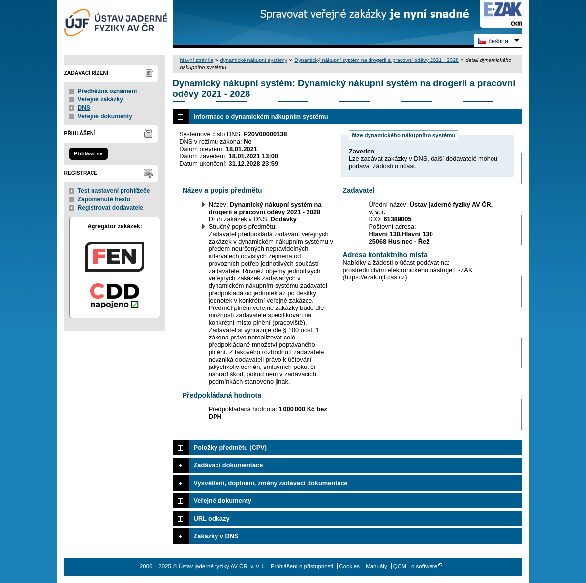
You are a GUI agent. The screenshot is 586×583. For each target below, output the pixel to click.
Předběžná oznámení (107, 91)
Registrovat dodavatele (111, 207)
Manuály (376, 566)
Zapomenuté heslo (104, 199)
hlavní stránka (197, 60)
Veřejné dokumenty (105, 116)
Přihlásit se (88, 153)
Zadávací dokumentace (228, 465)
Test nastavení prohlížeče (114, 190)
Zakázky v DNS (216, 536)
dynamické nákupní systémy (253, 60)
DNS (84, 107)
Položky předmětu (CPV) (230, 447)
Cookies (349, 566)
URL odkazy (212, 518)
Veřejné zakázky (100, 99)
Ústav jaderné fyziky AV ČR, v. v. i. (115, 24)
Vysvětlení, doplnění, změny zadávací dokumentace (271, 483)
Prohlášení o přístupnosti (302, 566)
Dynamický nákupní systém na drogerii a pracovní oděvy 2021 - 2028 (376, 60)
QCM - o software (415, 566)
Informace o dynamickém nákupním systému (261, 116)
